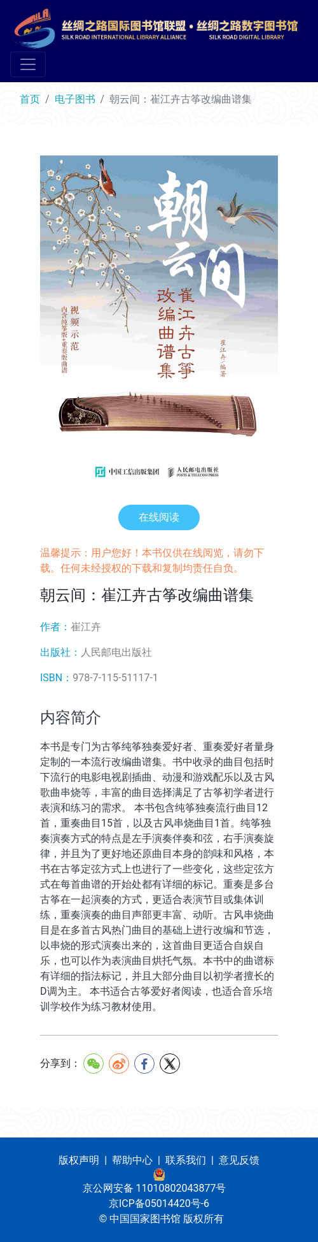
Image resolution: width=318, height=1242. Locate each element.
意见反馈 (239, 1160)
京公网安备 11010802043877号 (154, 1188)
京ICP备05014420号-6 (159, 1203)
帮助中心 (132, 1160)
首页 (30, 99)
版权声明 (79, 1160)
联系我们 (185, 1160)
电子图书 (75, 99)
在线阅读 (159, 517)
